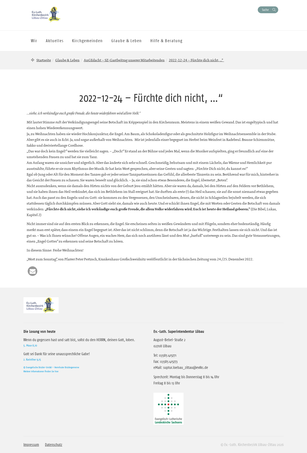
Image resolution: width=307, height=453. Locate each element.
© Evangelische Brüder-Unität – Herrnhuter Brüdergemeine (51, 367)
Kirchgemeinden (87, 40)
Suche (265, 10)
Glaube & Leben (67, 60)
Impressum (31, 444)
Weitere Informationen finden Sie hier (40, 371)
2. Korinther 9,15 (32, 359)
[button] (32, 271)
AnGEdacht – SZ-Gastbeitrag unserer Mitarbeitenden (124, 60)
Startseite (43, 60)
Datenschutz (53, 444)
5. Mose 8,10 (30, 345)
